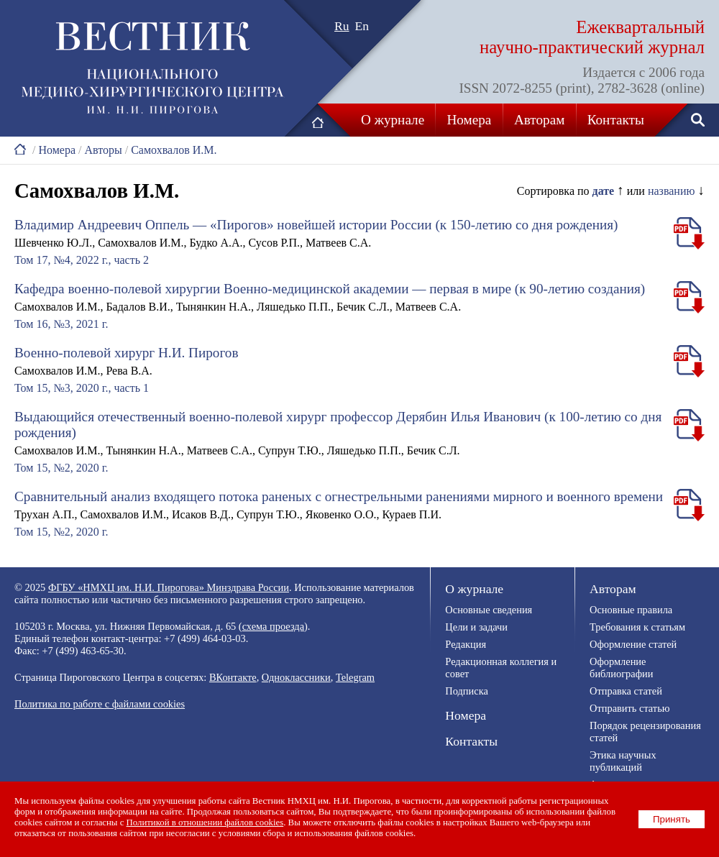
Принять (671, 819)
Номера (469, 119)
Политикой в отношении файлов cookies (205, 822)
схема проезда (273, 626)
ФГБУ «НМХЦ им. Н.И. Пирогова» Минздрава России (168, 587)
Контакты (615, 119)
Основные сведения (488, 609)
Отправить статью (629, 708)
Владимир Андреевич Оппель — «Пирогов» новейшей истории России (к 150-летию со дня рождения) (316, 224)
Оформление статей (633, 644)
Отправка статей (626, 691)
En (362, 26)
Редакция (465, 644)
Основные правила (631, 609)
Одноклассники (296, 677)
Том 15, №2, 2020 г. (61, 468)
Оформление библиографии (621, 667)
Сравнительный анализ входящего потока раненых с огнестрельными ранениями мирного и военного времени (338, 496)
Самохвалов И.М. (173, 150)
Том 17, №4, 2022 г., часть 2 (81, 260)
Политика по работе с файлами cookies (99, 704)
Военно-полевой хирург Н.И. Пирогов (126, 352)
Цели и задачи (476, 627)
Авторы (103, 150)
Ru (341, 26)
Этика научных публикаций (623, 761)
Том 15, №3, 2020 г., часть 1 (81, 388)
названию (671, 191)
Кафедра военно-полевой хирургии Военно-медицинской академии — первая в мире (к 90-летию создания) (329, 288)
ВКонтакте (233, 677)
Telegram (355, 677)
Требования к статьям (637, 627)
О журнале (392, 119)
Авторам (539, 119)
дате (603, 191)
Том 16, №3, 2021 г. (61, 324)
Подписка (466, 691)
